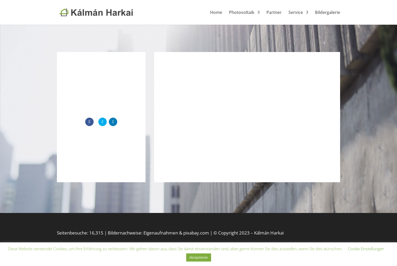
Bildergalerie (327, 13)
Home (216, 13)
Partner (274, 13)
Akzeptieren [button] (198, 257)
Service (295, 13)
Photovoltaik (241, 13)
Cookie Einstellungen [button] (366, 248)
